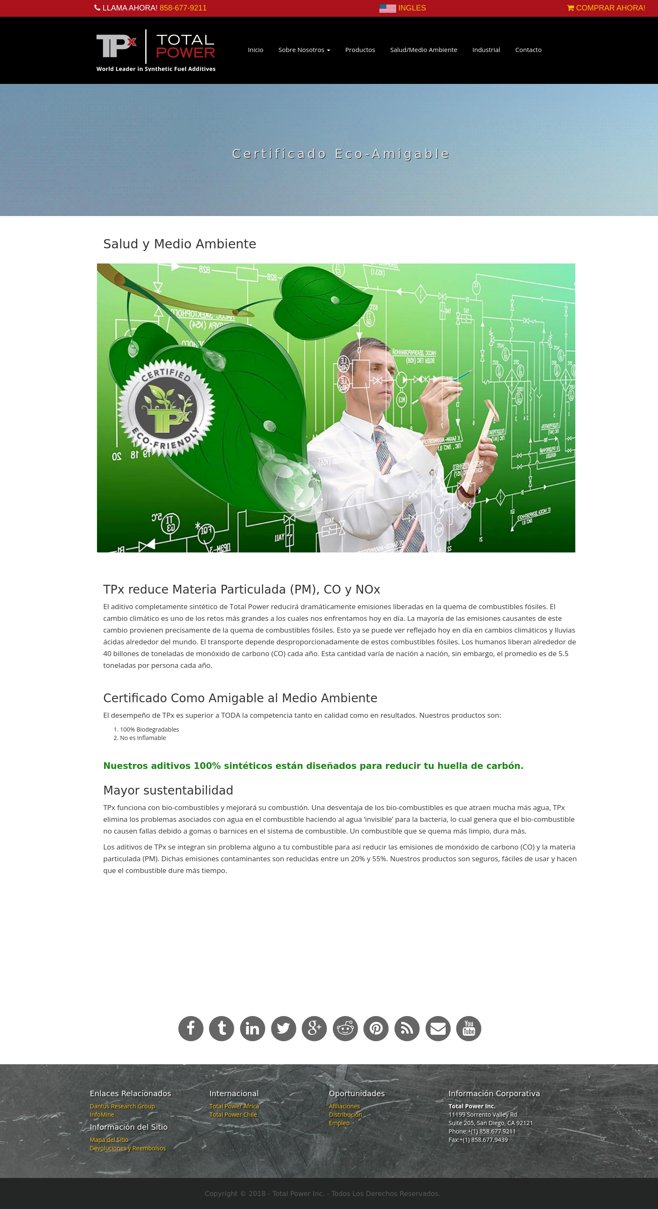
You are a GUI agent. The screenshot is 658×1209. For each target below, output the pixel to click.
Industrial (486, 49)
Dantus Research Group (122, 1106)
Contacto (528, 49)
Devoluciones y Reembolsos (128, 1148)
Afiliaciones (344, 1106)
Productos (360, 49)
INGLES (412, 8)
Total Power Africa (234, 1106)
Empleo (339, 1123)
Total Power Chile (233, 1114)
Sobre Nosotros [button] (304, 49)
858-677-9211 (183, 8)
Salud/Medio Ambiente (423, 49)
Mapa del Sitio (109, 1140)
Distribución (345, 1114)
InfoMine (102, 1114)
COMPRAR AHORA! (606, 8)
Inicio (256, 49)
